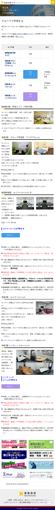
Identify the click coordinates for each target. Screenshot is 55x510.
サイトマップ (45, 502)
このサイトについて (10, 502)
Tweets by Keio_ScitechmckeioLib (17, 484)
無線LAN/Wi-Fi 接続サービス (23, 34)
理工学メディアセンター (10, 10)
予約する (30, 73)
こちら (21, 36)
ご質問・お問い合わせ (15, 500)
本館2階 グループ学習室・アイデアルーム (10, 63)
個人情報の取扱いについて (28, 502)
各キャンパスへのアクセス (34, 500)
